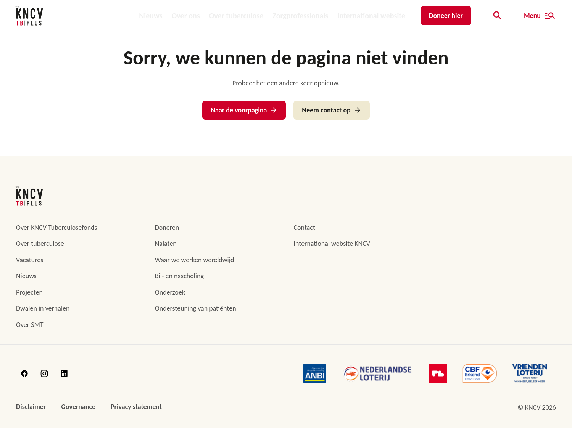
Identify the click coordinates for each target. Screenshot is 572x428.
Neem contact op (331, 110)
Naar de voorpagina (244, 110)
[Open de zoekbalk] (498, 15)
